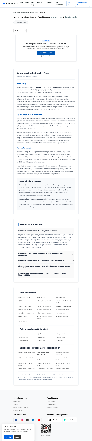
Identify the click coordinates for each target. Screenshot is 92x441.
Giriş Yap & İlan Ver (82, 4)
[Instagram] (21, 420)
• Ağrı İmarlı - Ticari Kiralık (26, 358)
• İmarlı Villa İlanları (24, 297)
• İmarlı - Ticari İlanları (63, 306)
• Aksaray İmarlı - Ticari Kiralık (44, 359)
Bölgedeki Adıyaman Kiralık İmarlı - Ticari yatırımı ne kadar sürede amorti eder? (44, 267)
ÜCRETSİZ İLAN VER (46, 53)
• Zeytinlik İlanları (23, 322)
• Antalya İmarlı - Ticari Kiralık (43, 364)
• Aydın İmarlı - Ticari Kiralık (45, 369)
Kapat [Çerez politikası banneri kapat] (17, 437)
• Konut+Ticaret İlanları (25, 310)
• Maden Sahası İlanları (44, 310)
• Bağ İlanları (41, 297)
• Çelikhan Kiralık (42, 334)
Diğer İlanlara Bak (46, 56)
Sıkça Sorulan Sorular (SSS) (21, 407)
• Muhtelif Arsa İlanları (62, 310)
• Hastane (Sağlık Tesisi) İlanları (63, 302)
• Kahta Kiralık (41, 337)
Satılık (21, 3)
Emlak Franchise (58, 4)
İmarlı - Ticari (34, 13)
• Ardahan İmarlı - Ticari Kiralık (63, 364)
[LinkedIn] (33, 420)
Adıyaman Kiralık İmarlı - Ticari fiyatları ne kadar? (37, 231)
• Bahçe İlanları (60, 297)
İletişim (15, 404)
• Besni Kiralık (22, 334)
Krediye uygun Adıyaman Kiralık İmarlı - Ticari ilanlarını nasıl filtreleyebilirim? (42, 274)
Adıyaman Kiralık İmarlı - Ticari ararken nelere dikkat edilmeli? (42, 261)
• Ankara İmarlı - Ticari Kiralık (25, 364)
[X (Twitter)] (27, 420)
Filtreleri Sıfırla (20, 22)
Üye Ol (68, 4)
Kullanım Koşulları (52, 407)
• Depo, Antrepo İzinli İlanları (45, 301)
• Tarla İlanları (22, 316)
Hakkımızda (49, 3)
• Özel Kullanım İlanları (44, 313)
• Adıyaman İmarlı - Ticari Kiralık (43, 353)
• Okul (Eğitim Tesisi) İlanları (26, 313)
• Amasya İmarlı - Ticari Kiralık (62, 359)
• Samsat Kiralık (23, 341)
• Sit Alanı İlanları (61, 313)
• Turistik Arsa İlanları (62, 316)
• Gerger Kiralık (60, 334)
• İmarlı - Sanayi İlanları (44, 306)
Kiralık (27, 3)
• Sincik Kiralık (41, 341)
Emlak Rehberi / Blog (36, 4)
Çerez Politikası (51, 401)
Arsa (27, 13)
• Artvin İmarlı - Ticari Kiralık (26, 369)
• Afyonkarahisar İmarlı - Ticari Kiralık (63, 353)
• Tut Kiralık (59, 341)
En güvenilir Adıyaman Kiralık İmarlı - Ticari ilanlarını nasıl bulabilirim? (40, 254)
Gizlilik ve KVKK (51, 404)
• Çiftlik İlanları (22, 301)
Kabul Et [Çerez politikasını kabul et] (8, 437)
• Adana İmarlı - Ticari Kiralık (26, 353)
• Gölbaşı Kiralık (23, 337)
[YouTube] (39, 420)
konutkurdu (16, 13)
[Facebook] (15, 420)
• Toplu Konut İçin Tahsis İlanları (44, 317)
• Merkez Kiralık (60, 337)
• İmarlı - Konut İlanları (25, 306)
